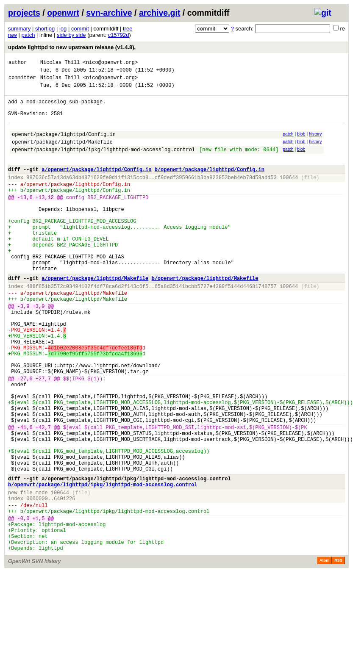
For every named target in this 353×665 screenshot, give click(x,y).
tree (127, 28)
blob (301, 144)
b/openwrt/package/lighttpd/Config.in (209, 185)
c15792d (118, 35)
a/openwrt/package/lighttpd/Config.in (96, 185)
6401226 (64, 581)
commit (80, 28)
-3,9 (23, 349)
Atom (324, 653)
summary (19, 28)
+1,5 (39, 604)
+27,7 (43, 437)
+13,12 (45, 218)
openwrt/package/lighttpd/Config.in (64, 145)
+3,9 (39, 349)
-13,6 (25, 218)
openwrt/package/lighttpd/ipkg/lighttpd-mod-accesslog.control (103, 163)
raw (12, 35)
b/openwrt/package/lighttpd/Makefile (204, 316)
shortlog (45, 28)
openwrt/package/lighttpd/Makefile (62, 154)
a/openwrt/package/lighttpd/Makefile (95, 316)
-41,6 (25, 495)
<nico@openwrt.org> (110, 63)
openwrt (63, 12)
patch (28, 35)
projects (24, 12)
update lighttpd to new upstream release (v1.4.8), (72, 47)
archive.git (160, 12)
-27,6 (25, 437)
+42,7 (43, 495)
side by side (71, 35)
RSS (338, 653)
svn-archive (109, 12)
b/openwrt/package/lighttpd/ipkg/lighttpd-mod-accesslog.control (102, 564)
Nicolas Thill (60, 63)
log (63, 28)
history (315, 144)
